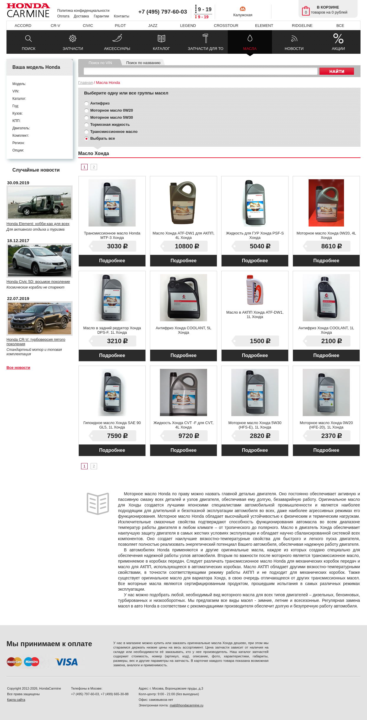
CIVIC (88, 25)
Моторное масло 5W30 (111, 117)
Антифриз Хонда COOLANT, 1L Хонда (326, 330)
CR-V (55, 25)
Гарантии (101, 16)
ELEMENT (264, 25)
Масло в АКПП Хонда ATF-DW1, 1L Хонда (255, 314)
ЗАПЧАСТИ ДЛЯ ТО (205, 48)
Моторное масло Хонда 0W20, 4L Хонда (326, 235)
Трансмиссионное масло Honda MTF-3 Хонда (112, 235)
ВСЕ (340, 25)
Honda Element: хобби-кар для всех (37, 223)
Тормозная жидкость (110, 124)
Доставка (81, 16)
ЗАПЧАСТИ (73, 48)
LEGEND (188, 25)
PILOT (120, 25)
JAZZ (152, 25)
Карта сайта (16, 699)
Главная (85, 82)
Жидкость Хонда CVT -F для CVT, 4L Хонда (183, 425)
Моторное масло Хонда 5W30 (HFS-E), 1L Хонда (254, 425)
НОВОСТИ (294, 48)
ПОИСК (28, 48)
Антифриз (99, 103)
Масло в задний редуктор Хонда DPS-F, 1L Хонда (112, 330)
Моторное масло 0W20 (111, 110)
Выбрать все (102, 138)
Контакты (121, 16)
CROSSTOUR (226, 25)
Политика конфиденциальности (83, 11)
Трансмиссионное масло (113, 131)
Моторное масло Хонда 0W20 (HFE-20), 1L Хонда (326, 425)
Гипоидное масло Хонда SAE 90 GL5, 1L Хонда (112, 425)
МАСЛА (249, 50)
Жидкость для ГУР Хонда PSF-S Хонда (255, 235)
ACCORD (23, 25)
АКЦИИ (338, 48)
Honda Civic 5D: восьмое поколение (38, 281)
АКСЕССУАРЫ (117, 48)
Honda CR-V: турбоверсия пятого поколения (35, 341)
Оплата (63, 16)
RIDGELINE (302, 25)
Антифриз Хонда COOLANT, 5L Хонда (183, 330)
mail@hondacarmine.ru (186, 705)
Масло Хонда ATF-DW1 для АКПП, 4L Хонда (183, 235)
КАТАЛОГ (161, 48)
